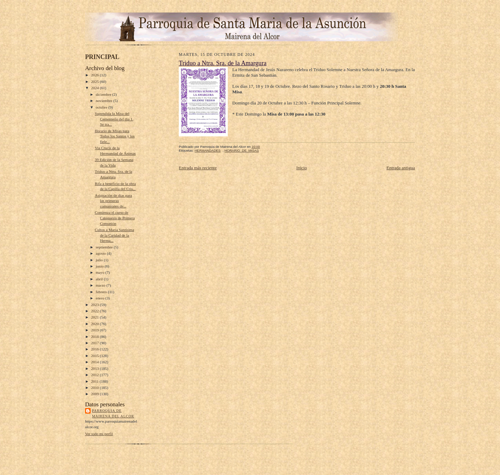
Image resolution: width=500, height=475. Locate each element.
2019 (95, 330)
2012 (95, 375)
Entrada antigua (400, 167)
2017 (95, 343)
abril (100, 279)
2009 (95, 394)
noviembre (105, 101)
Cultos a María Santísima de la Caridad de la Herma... (114, 235)
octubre (102, 107)
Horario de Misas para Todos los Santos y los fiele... (115, 136)
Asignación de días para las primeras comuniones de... (113, 200)
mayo (101, 272)
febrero (102, 292)
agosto (101, 253)
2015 (95, 356)
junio (100, 266)
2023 (95, 305)
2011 (95, 381)
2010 (95, 387)
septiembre (105, 247)
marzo (101, 285)
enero (101, 298)
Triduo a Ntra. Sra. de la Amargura (223, 63)
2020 (95, 324)
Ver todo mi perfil (99, 434)
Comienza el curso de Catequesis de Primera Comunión (115, 217)
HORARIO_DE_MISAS (242, 150)
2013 (95, 368)
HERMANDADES (207, 150)
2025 (95, 81)
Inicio (301, 167)
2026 (95, 75)
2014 (95, 362)
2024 (95, 88)
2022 (95, 311)
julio (100, 260)
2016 (95, 349)
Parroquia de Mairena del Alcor (113, 413)
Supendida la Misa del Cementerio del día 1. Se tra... (114, 118)
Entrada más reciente (198, 167)
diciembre (104, 94)
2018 (95, 336)
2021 (95, 317)
